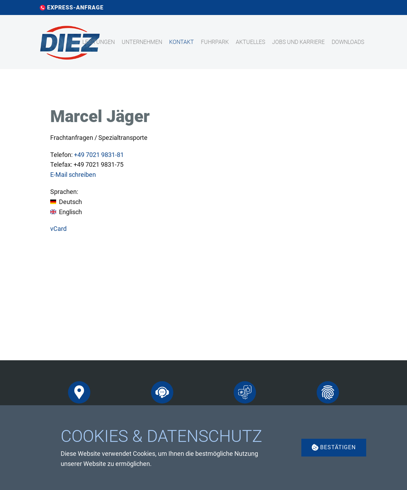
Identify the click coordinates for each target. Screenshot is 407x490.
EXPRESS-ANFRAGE (72, 7)
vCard (58, 228)
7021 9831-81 (99, 154)
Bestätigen (334, 447)
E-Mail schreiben (73, 174)
